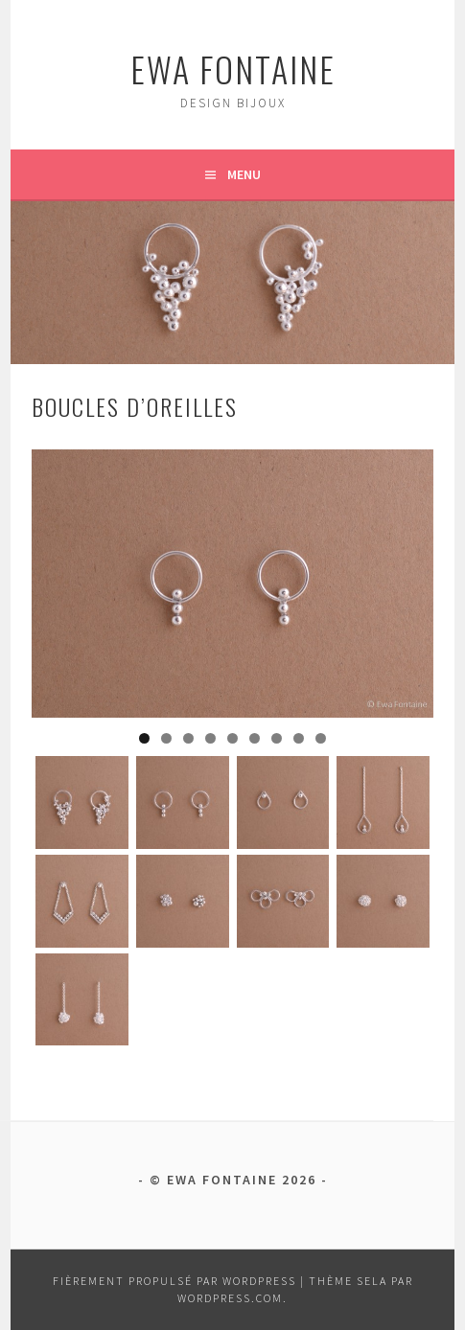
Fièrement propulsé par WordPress (174, 1280)
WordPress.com (230, 1298)
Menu (244, 174)
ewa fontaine (233, 68)
